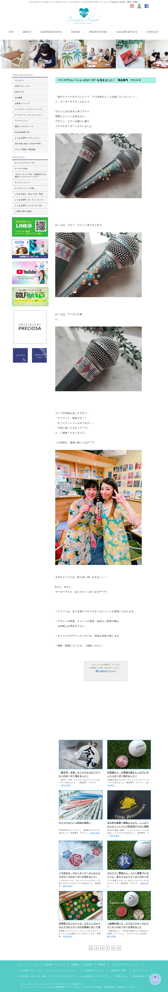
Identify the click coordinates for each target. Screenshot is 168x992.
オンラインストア (22, 183)
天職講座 (101, 965)
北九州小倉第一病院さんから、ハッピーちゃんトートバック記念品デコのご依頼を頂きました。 (128, 826)
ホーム (20, 965)
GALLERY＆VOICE (126, 31)
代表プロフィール (22, 86)
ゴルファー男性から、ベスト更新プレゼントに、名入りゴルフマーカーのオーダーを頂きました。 (128, 877)
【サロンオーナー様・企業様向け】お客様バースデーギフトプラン (31, 175)
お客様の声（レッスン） (94, 970)
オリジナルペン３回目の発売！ (75, 823)
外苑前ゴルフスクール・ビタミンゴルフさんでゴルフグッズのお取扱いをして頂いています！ (79, 927)
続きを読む (66, 785)
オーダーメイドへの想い (25, 188)
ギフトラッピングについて (63, 976)
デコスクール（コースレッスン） (29, 115)
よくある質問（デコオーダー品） (29, 206)
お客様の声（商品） (118, 970)
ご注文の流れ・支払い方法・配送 (29, 194)
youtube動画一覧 (22, 132)
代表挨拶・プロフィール (55, 965)
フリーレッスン (21, 121)
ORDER (75, 31)
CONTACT (152, 31)
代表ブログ (19, 92)
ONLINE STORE (98, 31)
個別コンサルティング (24, 126)
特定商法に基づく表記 (142, 976)
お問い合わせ (121, 976)
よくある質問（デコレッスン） (28, 138)
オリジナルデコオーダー (25, 163)
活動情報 (75, 965)
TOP (11, 31)
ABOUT (27, 31)
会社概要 (18, 98)
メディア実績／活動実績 (25, 149)
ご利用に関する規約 (23, 211)
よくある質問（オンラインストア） (30, 200)
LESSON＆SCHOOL (51, 31)
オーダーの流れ (21, 169)
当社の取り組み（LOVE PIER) (28, 144)
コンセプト (19, 80)
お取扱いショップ (22, 103)
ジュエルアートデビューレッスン (29, 109)
